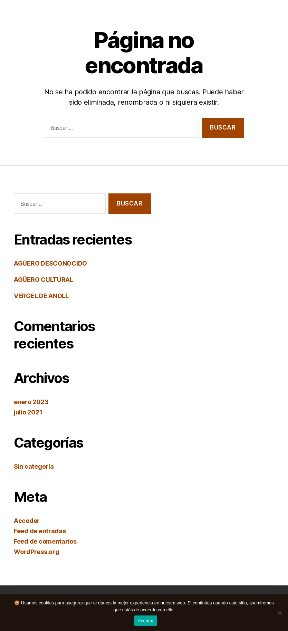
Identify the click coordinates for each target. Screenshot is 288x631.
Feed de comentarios (45, 541)
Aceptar (146, 620)
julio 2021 (28, 412)
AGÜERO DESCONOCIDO (50, 263)
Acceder (27, 520)
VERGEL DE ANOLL (41, 295)
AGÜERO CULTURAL (43, 279)
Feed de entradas (40, 531)
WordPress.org (36, 551)
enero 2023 (31, 401)
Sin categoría (34, 466)
